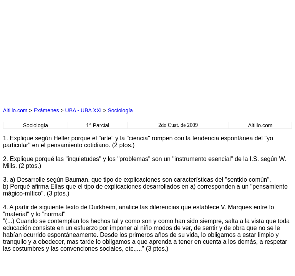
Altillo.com (15, 110)
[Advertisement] (75, 51)
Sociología (120, 110)
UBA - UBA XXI (83, 110)
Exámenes (46, 110)
